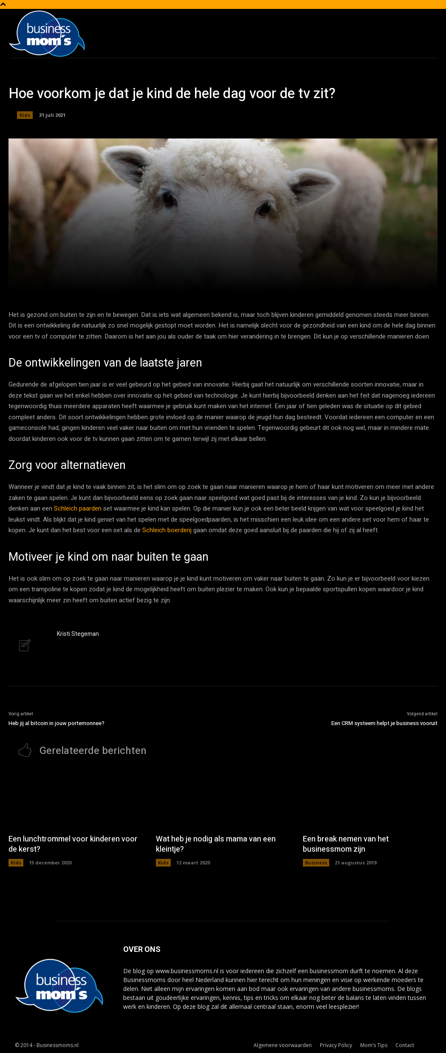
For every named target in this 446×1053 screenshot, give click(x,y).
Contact (404, 1045)
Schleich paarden (78, 508)
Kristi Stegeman (78, 634)
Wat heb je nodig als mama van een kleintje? (216, 844)
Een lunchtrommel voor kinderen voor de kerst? (73, 844)
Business (316, 862)
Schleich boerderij (167, 530)
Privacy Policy (336, 1045)
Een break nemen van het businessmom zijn (346, 844)
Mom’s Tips (373, 1045)
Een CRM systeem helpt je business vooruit (384, 723)
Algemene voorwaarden (283, 1045)
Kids (25, 115)
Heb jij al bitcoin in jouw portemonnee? (56, 723)
